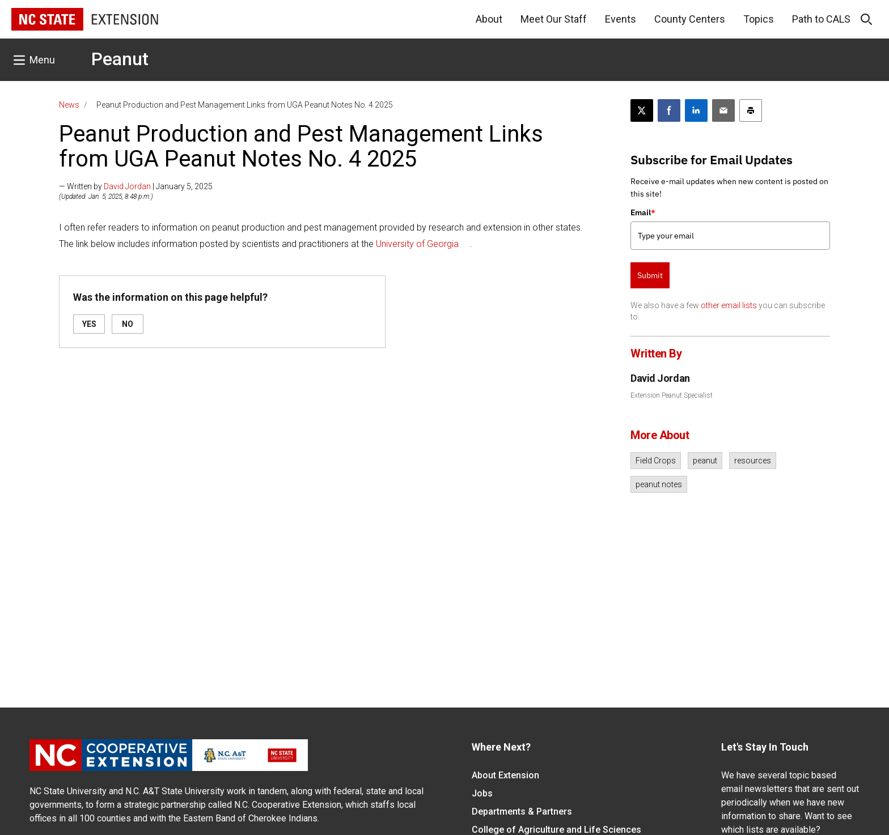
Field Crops (656, 460)
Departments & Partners (522, 811)
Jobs (482, 793)
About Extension (505, 775)
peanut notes (659, 484)
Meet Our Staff (553, 19)
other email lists (729, 305)
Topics (758, 19)
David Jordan (127, 186)
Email (642, 212)
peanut (705, 460)
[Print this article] (750, 110)
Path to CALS (821, 19)
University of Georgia (417, 243)
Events (620, 19)
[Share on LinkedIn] (696, 110)
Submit (650, 275)
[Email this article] (723, 110)
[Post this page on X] (641, 110)
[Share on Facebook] (669, 110)
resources (752, 460)
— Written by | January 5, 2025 (136, 186)
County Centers (689, 19)
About (489, 19)
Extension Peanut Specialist (671, 395)
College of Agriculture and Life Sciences (556, 829)
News (69, 104)
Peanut (120, 59)
